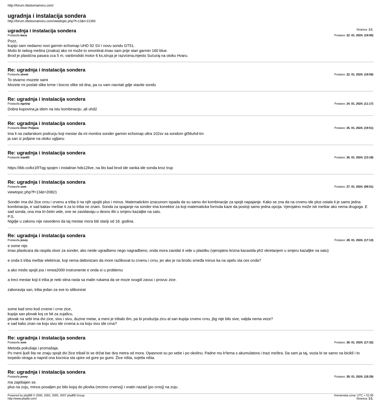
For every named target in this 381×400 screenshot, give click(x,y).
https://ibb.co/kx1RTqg (27, 168)
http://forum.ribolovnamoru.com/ (31, 5)
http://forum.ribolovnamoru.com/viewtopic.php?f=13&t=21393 (51, 21)
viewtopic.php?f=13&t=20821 (32, 192)
